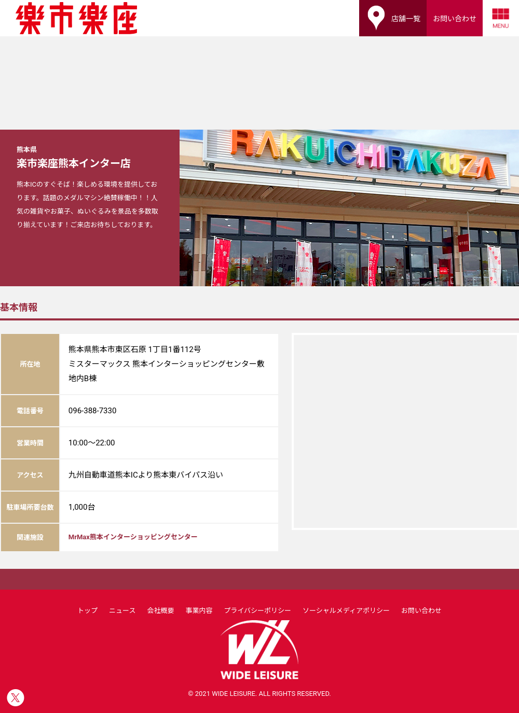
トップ (87, 610)
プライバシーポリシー (257, 610)
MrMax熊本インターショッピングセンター (133, 537)
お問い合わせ (421, 610)
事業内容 (198, 610)
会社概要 (160, 610)
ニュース (122, 610)
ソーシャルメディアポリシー (346, 610)
